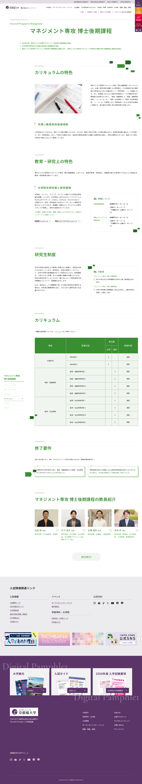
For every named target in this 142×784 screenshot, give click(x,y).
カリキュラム (13, 399)
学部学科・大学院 (112, 7)
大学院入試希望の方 (125, 2)
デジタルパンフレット (138, 25)
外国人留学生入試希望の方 (98, 2)
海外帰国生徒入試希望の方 (81, 2)
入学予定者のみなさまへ (88, 7)
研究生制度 (13, 394)
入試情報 (76, 7)
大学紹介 (49, 7)
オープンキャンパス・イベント (62, 7)
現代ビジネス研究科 (105, 12)
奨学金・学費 (102, 7)
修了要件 (13, 403)
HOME (82, 12)
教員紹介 (13, 408)
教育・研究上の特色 (13, 390)
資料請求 (138, 20)
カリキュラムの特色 (13, 385)
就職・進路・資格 (125, 7)
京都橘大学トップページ (28, 8)
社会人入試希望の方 (112, 2)
